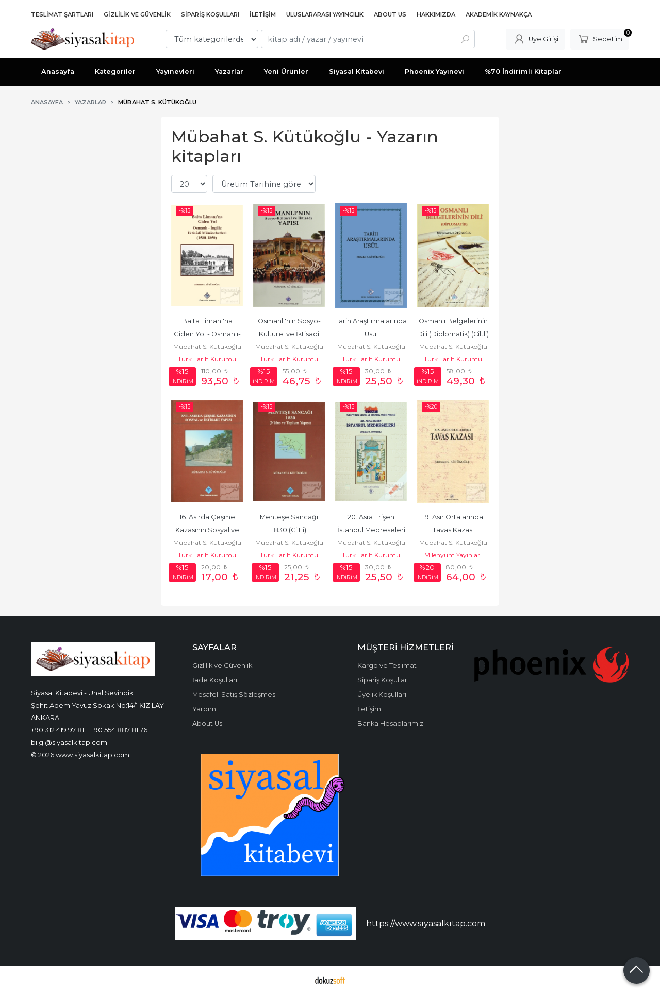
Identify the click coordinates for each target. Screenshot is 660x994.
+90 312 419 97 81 (57, 730)
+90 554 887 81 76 (118, 730)
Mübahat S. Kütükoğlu (207, 346)
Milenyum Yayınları (453, 555)
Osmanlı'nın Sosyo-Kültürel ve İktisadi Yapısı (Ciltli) (289, 334)
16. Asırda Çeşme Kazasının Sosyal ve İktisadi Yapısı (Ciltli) (208, 530)
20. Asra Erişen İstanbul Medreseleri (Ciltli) (372, 530)
